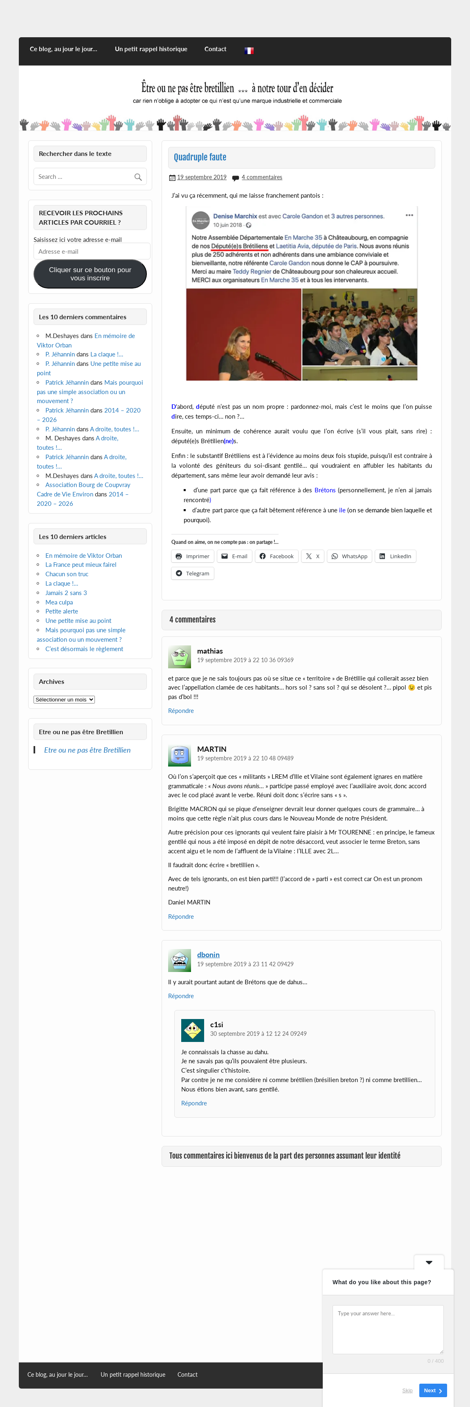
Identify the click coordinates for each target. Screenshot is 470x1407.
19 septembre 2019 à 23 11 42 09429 (245, 964)
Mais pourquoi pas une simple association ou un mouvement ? (90, 392)
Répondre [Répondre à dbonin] (181, 995)
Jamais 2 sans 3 (66, 592)
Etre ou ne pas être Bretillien (81, 731)
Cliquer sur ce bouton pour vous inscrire (90, 274)
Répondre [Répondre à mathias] (181, 710)
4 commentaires (262, 177)
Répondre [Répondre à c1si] (194, 1103)
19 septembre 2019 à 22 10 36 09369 (245, 659)
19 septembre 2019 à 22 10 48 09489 (245, 758)
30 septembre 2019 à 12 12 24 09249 (258, 1033)
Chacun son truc (66, 573)
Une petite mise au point (78, 620)
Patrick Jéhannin (67, 382)
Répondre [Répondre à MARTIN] (181, 916)
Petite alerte (61, 611)
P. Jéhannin (60, 354)
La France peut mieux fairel (81, 564)
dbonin (208, 954)
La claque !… (106, 354)
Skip (408, 1390)
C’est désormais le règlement (84, 648)
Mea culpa (59, 602)
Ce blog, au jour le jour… (63, 48)
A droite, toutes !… (114, 429)
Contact (216, 48)
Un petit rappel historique (151, 48)
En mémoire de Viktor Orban (83, 555)
